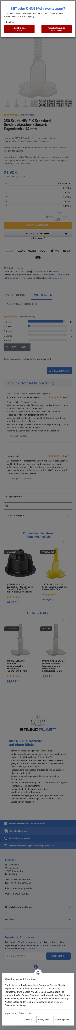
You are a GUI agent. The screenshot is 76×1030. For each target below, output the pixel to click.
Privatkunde (19, 29)
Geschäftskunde (56, 29)
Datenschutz (25, 1013)
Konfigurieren (44, 1019)
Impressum (10, 1013)
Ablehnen (29, 1019)
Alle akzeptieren (62, 1019)
